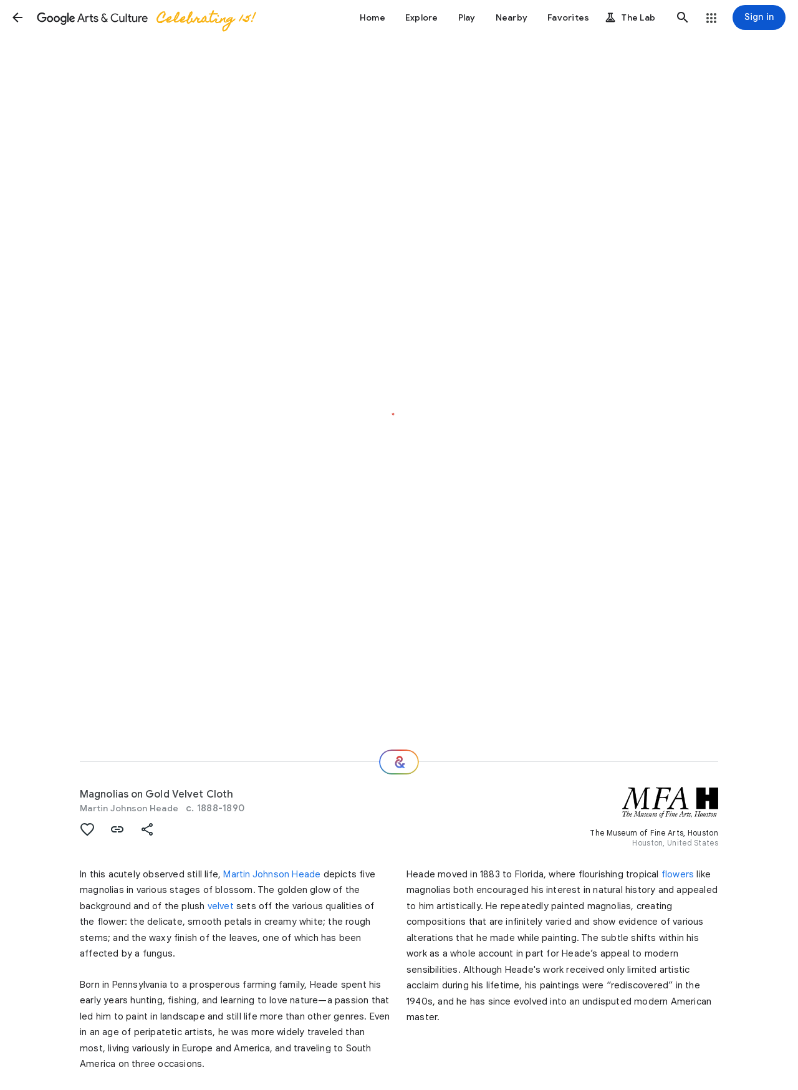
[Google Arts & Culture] (145, 17)
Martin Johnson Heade (129, 808)
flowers (677, 874)
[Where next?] (399, 762)
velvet (221, 906)
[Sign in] (759, 17)
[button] (17, 17)
